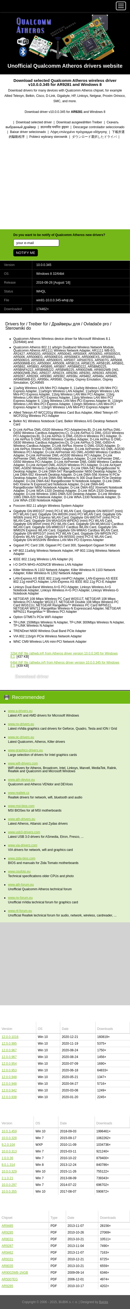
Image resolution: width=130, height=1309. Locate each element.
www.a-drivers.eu (20, 711)
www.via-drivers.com (22, 845)
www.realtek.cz (18, 792)
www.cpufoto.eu (19, 871)
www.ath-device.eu (21, 779)
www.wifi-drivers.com (23, 763)
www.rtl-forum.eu (20, 910)
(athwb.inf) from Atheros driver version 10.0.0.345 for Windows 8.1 (64, 655)
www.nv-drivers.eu (21, 724)
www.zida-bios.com (21, 858)
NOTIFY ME (25, 253)
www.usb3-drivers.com (24, 832)
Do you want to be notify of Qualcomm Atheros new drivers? (59, 235)
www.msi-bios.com (21, 806)
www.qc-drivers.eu (21, 737)
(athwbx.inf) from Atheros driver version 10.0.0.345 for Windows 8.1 (64, 664)
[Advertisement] (65, 184)
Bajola (103, 1302)
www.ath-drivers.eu (21, 819)
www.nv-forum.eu (20, 897)
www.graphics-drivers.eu (25, 750)
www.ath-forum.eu (21, 884)
